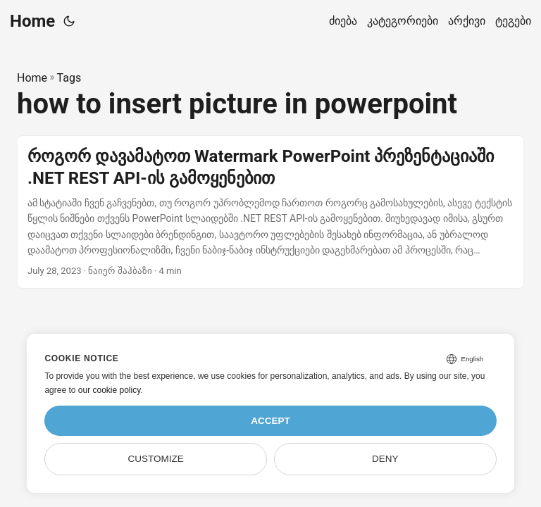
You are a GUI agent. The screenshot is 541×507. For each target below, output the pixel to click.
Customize (156, 458)
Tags (69, 77)
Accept (270, 420)
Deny (385, 458)
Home (32, 21)
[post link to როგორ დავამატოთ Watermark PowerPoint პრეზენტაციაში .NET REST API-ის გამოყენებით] (270, 212)
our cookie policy (109, 390)
